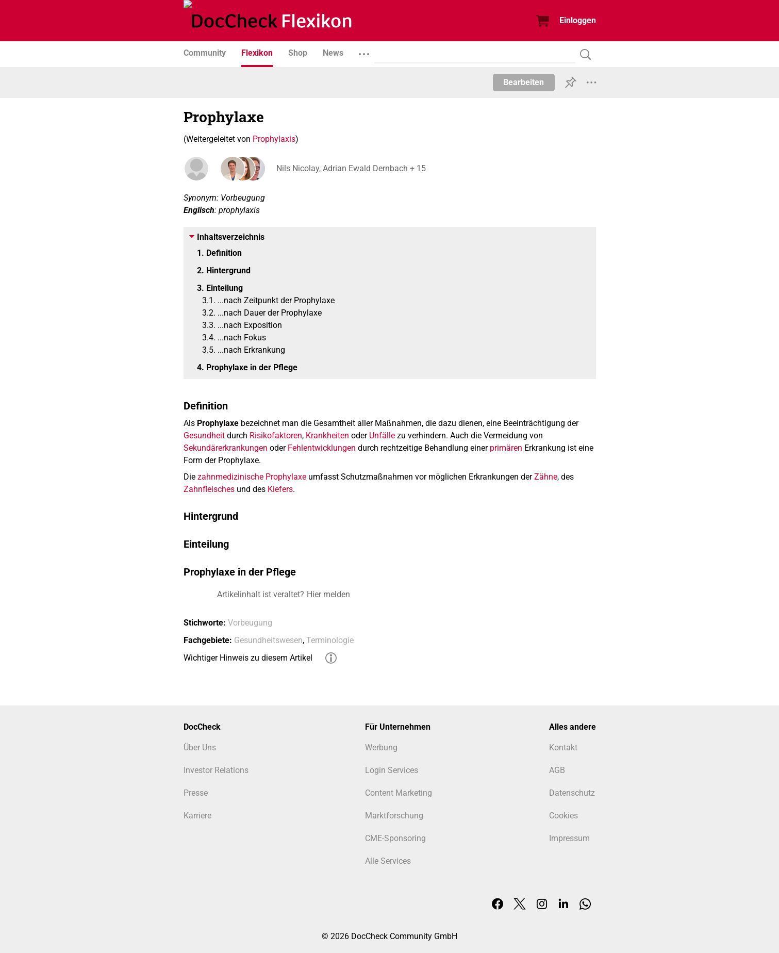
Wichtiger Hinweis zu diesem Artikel (248, 658)
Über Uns (200, 747)
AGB (557, 770)
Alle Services (388, 861)
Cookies (563, 815)
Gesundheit (204, 435)
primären (506, 448)
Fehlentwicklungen (322, 448)
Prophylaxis (274, 139)
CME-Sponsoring (395, 838)
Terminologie (330, 640)
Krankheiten (327, 435)
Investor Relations (216, 770)
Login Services (391, 770)
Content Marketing (398, 793)
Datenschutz (572, 793)
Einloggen (577, 20)
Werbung (381, 747)
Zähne (545, 477)
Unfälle (382, 435)
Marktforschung (394, 815)
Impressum (569, 838)
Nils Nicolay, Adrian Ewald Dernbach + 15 (351, 168)
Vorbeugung (250, 623)
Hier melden (328, 594)
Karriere (197, 815)
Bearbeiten (523, 82)
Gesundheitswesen (268, 640)
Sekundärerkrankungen (226, 448)
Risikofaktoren (276, 435)
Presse (196, 793)
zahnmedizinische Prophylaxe (251, 477)
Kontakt (563, 747)
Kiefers (280, 489)
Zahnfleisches (209, 489)
